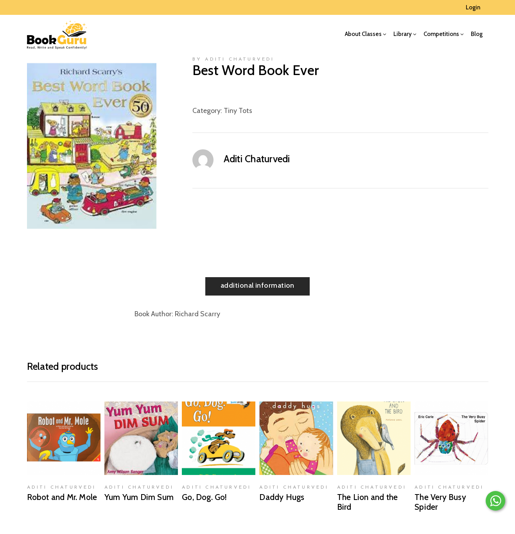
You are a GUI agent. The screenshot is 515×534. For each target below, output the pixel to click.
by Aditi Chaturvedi (233, 59)
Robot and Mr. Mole (62, 497)
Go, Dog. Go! (204, 497)
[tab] (257, 286)
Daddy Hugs (281, 497)
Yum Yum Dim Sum (139, 497)
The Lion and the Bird (367, 502)
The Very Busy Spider (440, 502)
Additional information (257, 285)
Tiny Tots (238, 110)
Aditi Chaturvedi (257, 159)
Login (473, 7)
